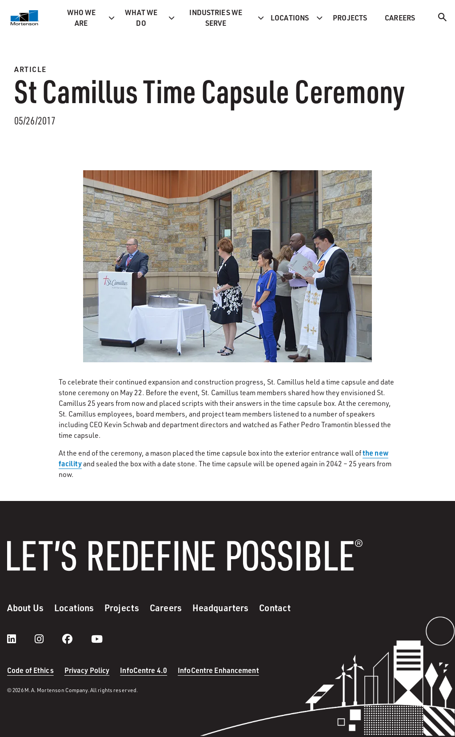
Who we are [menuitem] (81, 18)
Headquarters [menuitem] (220, 607)
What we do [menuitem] (141, 18)
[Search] (442, 18)
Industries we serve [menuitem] (215, 18)
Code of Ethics (30, 670)
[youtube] (97, 638)
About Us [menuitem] (25, 607)
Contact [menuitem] (275, 607)
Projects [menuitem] (350, 17)
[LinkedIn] (20, 638)
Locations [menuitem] (290, 17)
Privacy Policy (87, 670)
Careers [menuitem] (400, 17)
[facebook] (76, 638)
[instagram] (48, 638)
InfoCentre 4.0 (143, 670)
